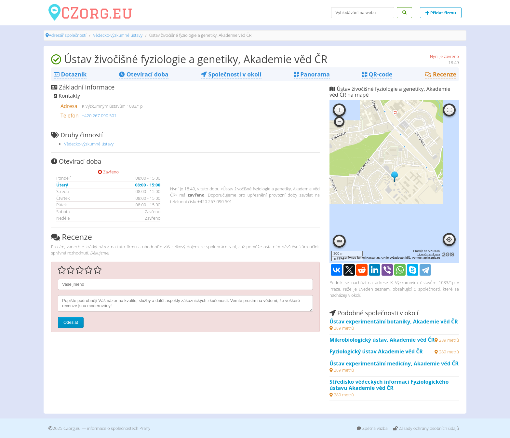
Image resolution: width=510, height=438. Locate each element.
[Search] (362, 12)
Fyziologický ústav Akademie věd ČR (376, 351)
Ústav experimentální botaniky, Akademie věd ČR (393, 321)
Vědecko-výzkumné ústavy (117, 35)
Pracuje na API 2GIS (426, 251)
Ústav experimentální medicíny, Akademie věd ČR (394, 363)
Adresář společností (67, 35)
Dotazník (70, 74)
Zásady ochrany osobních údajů (426, 428)
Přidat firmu (440, 13)
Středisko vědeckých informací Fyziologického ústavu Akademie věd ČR (389, 385)
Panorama (312, 74)
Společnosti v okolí (231, 74)
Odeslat (70, 322)
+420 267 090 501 (99, 115)
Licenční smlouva (428, 254)
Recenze (440, 74)
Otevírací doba (143, 74)
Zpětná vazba (372, 428)
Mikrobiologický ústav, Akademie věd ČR (382, 339)
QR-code (377, 74)
